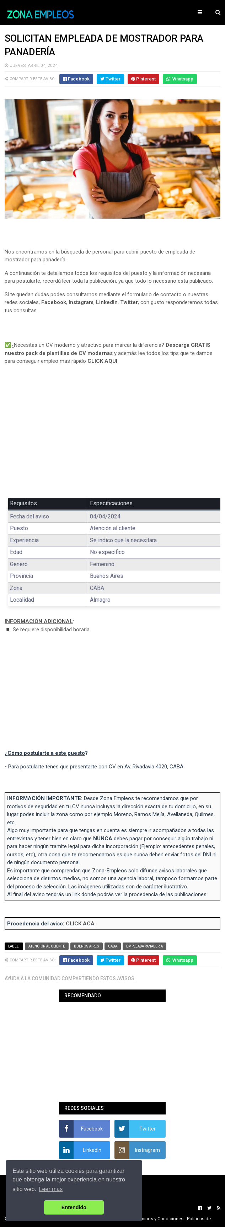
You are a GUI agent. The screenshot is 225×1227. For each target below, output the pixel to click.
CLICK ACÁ (80, 923)
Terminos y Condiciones (158, 1218)
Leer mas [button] (51, 1189)
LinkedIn (107, 302)
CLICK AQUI (102, 361)
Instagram (81, 302)
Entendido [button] (73, 1207)
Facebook (53, 302)
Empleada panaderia (144, 946)
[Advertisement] (113, 436)
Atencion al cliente (46, 946)
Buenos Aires (86, 946)
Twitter (129, 302)
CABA (112, 946)
